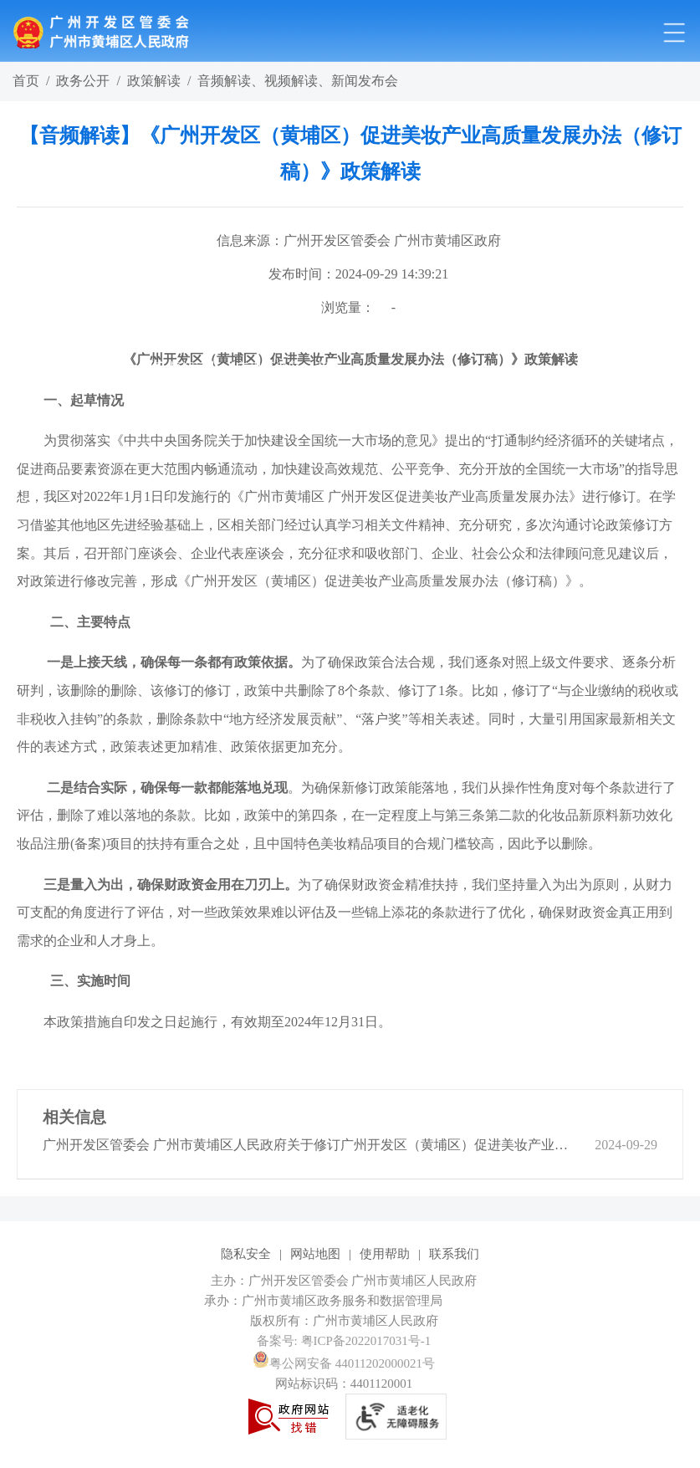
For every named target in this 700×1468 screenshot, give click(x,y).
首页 (26, 81)
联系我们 (454, 1254)
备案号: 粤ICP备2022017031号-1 (344, 1341)
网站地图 (315, 1254)
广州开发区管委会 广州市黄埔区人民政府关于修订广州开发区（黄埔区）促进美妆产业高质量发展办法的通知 (308, 1145)
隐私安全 (246, 1254)
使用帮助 (385, 1254)
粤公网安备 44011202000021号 (344, 1363)
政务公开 (83, 81)
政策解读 (154, 81)
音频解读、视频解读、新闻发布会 (297, 81)
